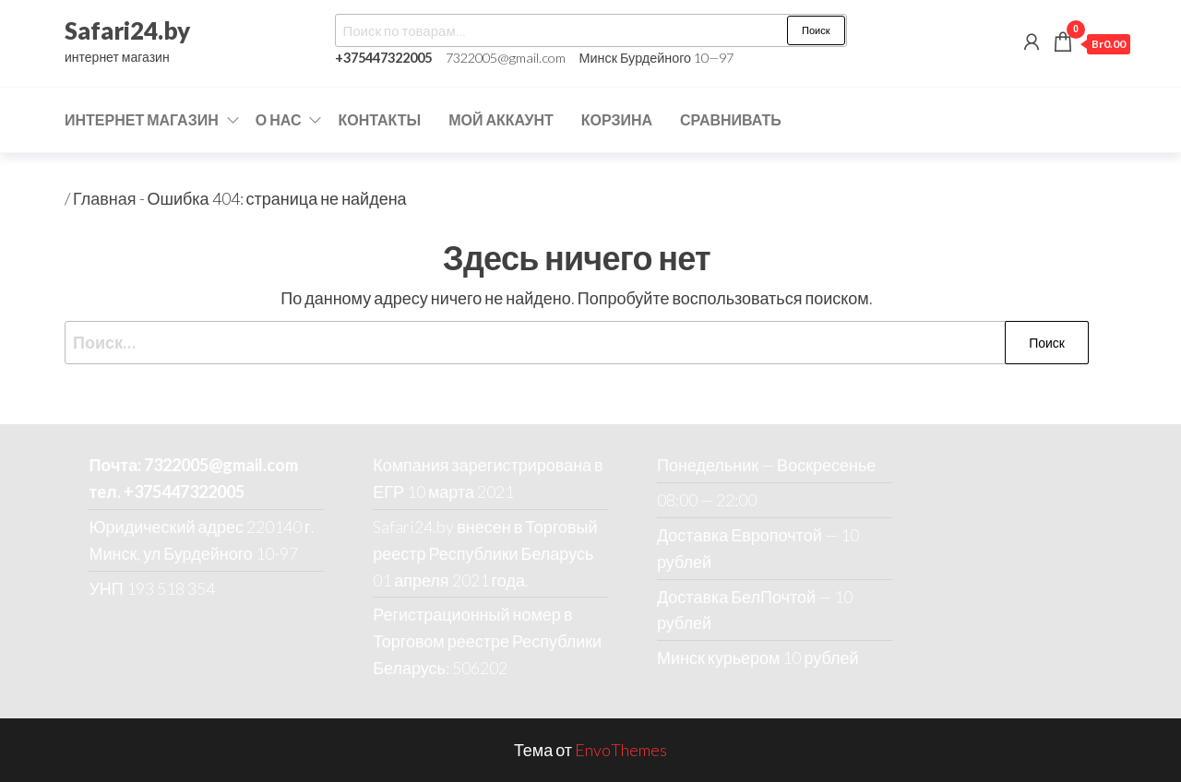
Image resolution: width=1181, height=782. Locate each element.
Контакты (379, 119)
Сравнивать (730, 119)
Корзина (616, 119)
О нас (279, 119)
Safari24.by (127, 30)
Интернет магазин (142, 119)
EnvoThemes (621, 750)
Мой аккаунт (501, 119)
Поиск (815, 30)
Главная (105, 198)
